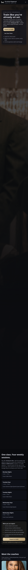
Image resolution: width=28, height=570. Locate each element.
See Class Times (8, 33)
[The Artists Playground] (9, 2)
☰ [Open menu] (25, 2)
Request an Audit (8, 29)
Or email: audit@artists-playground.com (12, 542)
